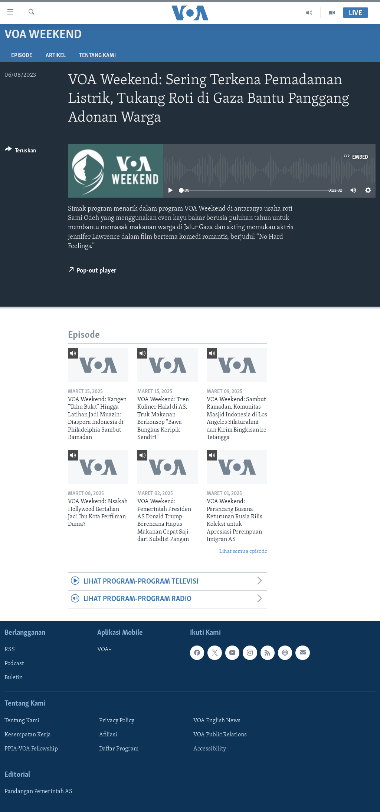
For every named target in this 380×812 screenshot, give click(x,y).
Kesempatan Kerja (27, 735)
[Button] (20, 151)
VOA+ (104, 650)
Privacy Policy (116, 721)
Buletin (13, 678)
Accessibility (209, 749)
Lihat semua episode (243, 551)
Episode (21, 56)
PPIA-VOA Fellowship (31, 749)
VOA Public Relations (220, 735)
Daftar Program (118, 749)
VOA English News (216, 721)
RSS (9, 650)
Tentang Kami (97, 56)
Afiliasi (108, 735)
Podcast (14, 664)
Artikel (56, 56)
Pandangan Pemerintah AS (38, 792)
